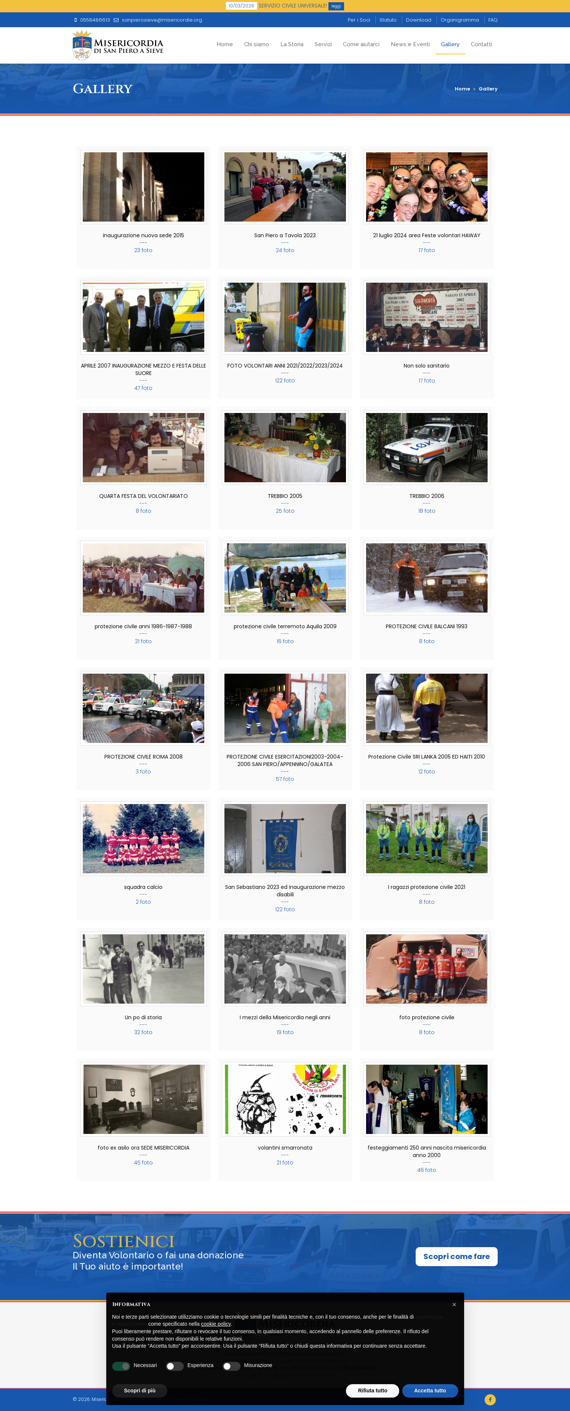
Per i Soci (359, 19)
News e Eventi (410, 44)
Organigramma (460, 19)
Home (225, 44)
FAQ (493, 19)
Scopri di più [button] (140, 1390)
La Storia (291, 44)
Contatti (481, 44)
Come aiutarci (361, 44)
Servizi (323, 44)
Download (418, 19)
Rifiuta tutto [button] (372, 1390)
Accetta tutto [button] (430, 1390)
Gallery (450, 44)
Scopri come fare (456, 1256)
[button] (454, 1304)
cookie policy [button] (215, 1324)
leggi (336, 6)
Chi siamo (256, 44)
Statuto (388, 19)
